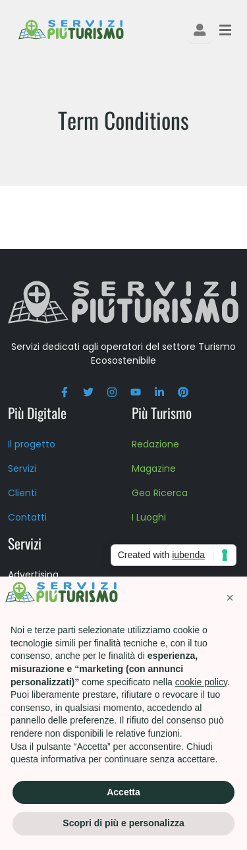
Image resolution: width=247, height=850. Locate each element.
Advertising (33, 574)
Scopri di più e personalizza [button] (123, 823)
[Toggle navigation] (225, 29)
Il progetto (31, 444)
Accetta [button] (123, 792)
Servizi (22, 468)
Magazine (154, 468)
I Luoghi (149, 517)
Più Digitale (37, 412)
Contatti (27, 517)
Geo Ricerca (160, 492)
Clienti (22, 492)
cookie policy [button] (201, 682)
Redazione (155, 444)
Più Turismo (162, 412)
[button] (229, 597)
